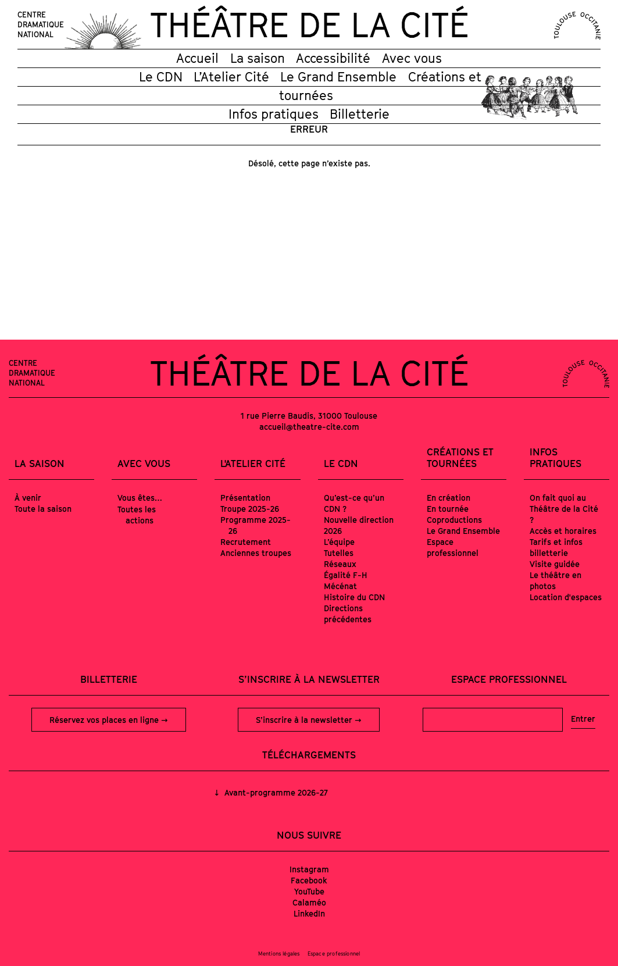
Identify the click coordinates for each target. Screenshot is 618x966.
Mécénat (340, 586)
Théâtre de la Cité (309, 24)
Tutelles (338, 553)
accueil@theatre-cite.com (309, 427)
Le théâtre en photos (555, 580)
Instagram (309, 869)
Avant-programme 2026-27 (275, 792)
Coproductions (454, 520)
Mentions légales (279, 953)
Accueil (197, 58)
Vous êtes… (139, 497)
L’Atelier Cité (231, 76)
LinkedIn (309, 913)
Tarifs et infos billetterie (556, 547)
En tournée (448, 509)
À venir (28, 497)
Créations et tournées (460, 457)
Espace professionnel (452, 547)
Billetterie (360, 114)
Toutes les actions (136, 514)
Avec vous (412, 58)
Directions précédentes (347, 613)
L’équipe (339, 542)
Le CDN (161, 76)
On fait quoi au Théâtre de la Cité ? (564, 509)
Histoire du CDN (354, 597)
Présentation (245, 497)
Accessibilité (333, 58)
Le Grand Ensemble (338, 76)
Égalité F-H (345, 575)
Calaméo (309, 902)
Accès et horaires (563, 531)
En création (448, 497)
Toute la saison (43, 509)
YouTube (309, 891)
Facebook (309, 880)
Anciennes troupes (255, 553)
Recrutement (245, 542)
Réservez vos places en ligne (105, 720)
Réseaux (340, 564)
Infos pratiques (273, 114)
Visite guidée (555, 564)
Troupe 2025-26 (249, 509)
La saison (257, 58)
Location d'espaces (566, 597)
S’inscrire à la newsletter (305, 720)
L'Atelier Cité (252, 463)
